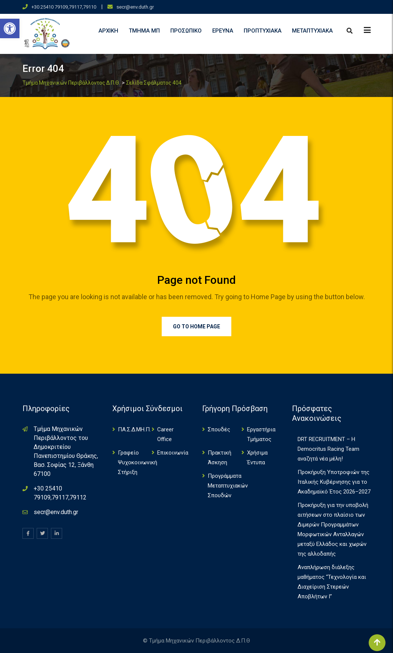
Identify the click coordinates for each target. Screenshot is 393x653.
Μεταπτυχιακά (312, 30)
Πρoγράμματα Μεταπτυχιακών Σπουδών (228, 486)
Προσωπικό (186, 30)
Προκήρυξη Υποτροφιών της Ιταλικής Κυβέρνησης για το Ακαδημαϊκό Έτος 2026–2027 (334, 482)
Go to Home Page (196, 326)
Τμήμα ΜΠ (144, 30)
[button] (9, 28)
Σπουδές (219, 429)
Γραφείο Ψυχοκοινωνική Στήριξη (137, 462)
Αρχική (108, 30)
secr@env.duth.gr (135, 7)
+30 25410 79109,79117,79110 (63, 7)
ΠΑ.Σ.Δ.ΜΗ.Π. (134, 429)
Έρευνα (222, 30)
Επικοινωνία (172, 452)
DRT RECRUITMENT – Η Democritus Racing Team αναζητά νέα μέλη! (328, 449)
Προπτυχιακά (262, 30)
